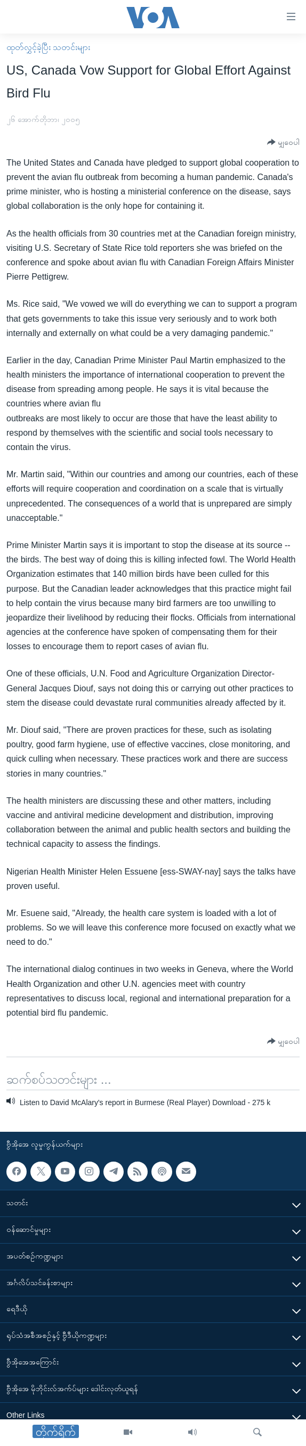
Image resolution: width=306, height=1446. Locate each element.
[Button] (283, 142)
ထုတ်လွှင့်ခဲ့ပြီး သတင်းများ (48, 47)
